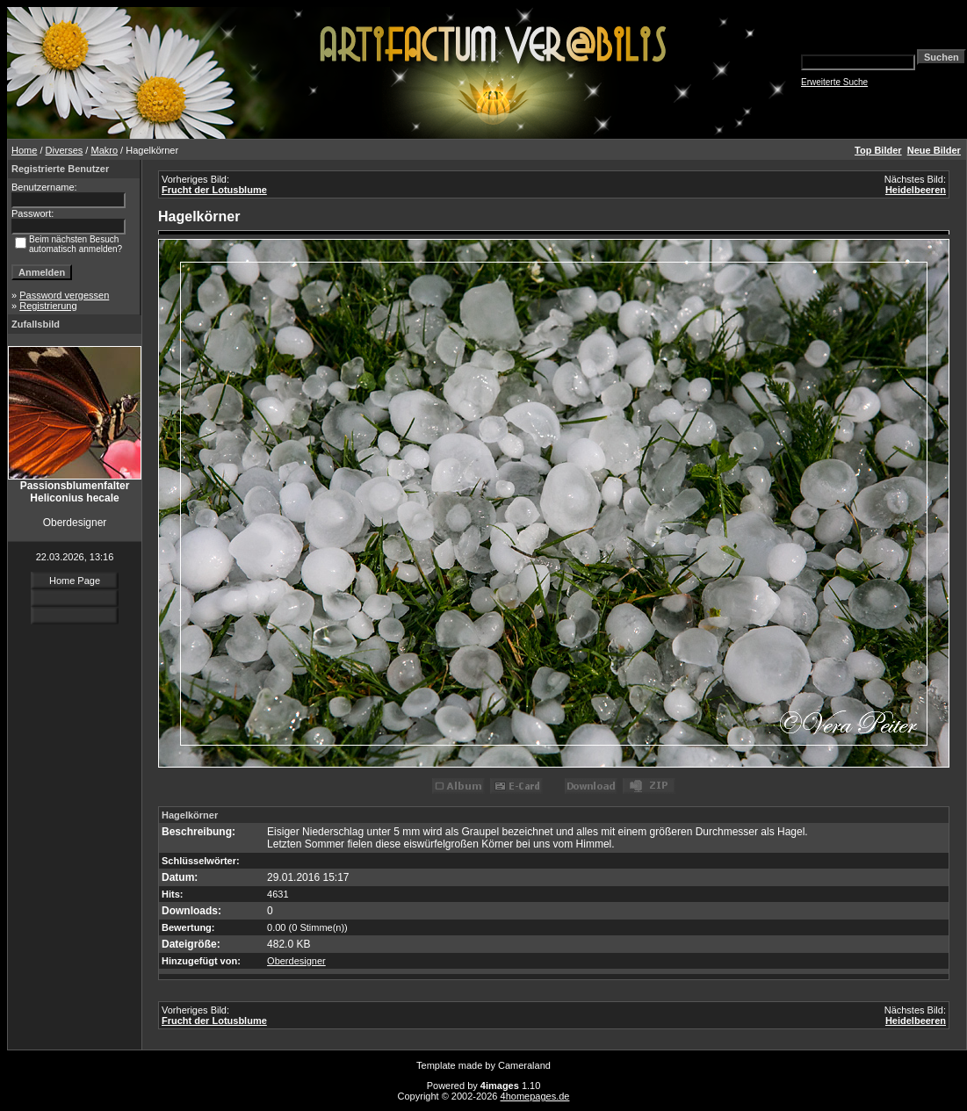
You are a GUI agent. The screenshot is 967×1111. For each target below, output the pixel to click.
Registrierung (47, 305)
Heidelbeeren (915, 189)
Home (24, 150)
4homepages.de (535, 1096)
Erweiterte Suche (834, 82)
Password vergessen (64, 295)
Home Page (74, 580)
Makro (104, 150)
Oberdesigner (296, 961)
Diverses (64, 150)
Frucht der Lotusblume (214, 189)
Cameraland (524, 1065)
